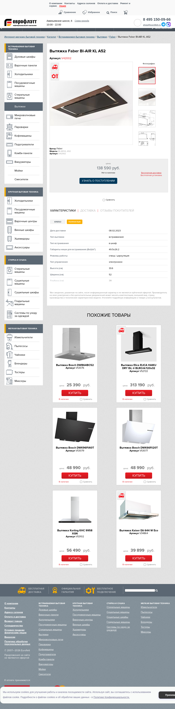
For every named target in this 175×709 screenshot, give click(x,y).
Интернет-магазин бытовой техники (24, 36)
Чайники (20, 355)
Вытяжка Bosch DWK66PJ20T (139, 447)
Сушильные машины (22, 282)
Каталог (51, 36)
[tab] (64, 210)
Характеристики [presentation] (63, 210)
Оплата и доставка (107, 3)
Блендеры (21, 363)
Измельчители (24, 337)
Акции (62, 6)
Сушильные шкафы (27, 292)
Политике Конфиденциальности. (111, 697)
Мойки (19, 170)
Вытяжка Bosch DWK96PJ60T (75, 447)
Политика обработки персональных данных (17, 643)
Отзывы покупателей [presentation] (117, 210)
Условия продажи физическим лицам (15, 631)
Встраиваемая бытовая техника (77, 36)
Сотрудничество (13, 625)
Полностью (75, 222)
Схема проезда (82, 21)
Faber (112, 36)
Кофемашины (23, 135)
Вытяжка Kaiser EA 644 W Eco (138, 530)
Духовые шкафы (25, 56)
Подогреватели (24, 144)
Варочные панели (26, 65)
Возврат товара (13, 621)
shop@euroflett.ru (152, 25)
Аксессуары (22, 247)
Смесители (21, 179)
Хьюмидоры (22, 238)
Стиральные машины (22, 96)
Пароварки (21, 127)
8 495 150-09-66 (157, 19)
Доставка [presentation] (88, 210)
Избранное (94, 12)
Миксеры (20, 381)
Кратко (57, 222)
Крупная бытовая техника (23, 192)
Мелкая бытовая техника (22, 328)
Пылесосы (21, 346)
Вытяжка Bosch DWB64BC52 (75, 365)
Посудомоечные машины (25, 84)
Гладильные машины (22, 302)
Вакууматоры (23, 162)
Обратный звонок (137, 23)
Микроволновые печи (25, 117)
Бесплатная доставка (151, 173)
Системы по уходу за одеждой (26, 314)
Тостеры (20, 372)
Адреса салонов (86, 3)
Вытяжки (102, 36)
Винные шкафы (24, 230)
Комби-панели (23, 153)
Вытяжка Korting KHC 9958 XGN (74, 532)
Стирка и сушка (17, 260)
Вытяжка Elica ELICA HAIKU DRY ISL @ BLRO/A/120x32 (138, 366)
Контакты (69, 3)
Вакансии (9, 637)
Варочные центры (26, 221)
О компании (55, 3)
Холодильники (24, 74)
